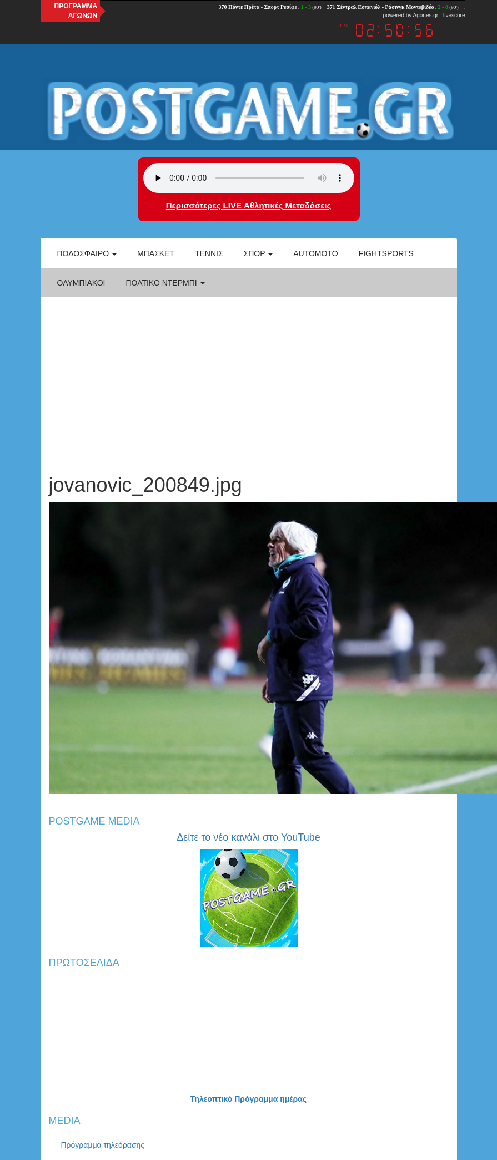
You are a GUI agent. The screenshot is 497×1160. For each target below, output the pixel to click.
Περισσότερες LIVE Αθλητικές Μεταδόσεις (248, 205)
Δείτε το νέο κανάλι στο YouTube (248, 837)
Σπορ (258, 253)
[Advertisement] (249, 379)
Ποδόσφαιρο (87, 253)
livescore (454, 15)
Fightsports (386, 253)
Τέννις (209, 253)
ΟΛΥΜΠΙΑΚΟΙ (81, 282)
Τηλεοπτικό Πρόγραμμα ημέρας (248, 1099)
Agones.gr (426, 15)
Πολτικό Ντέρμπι (164, 282)
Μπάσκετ (155, 253)
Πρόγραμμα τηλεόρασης (103, 1145)
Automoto (315, 253)
